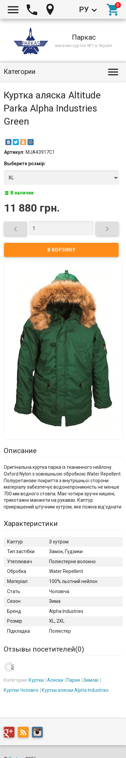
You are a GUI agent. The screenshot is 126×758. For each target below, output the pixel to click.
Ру (84, 9)
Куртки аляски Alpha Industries (75, 690)
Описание (20, 451)
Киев (51, 9)
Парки (73, 680)
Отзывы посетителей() (44, 649)
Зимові (90, 680)
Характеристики (31, 524)
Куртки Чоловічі (21, 690)
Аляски (55, 680)
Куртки (36, 680)
